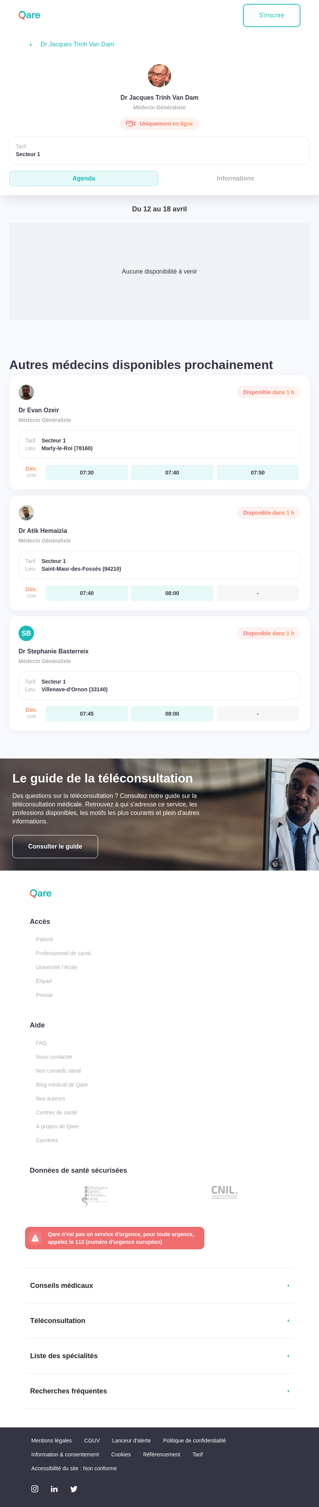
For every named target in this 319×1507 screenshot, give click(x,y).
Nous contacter (54, 1057)
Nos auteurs (50, 1098)
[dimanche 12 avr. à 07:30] (87, 472)
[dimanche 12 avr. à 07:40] (172, 472)
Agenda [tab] (84, 178)
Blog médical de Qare (62, 1085)
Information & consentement (65, 1454)
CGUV (92, 1440)
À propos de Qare (57, 1126)
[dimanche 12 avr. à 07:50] (258, 472)
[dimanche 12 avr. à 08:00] (172, 593)
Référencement (161, 1454)
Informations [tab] (236, 178)
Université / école (56, 967)
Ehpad (43, 981)
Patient (44, 939)
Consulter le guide (55, 846)
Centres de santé (56, 1112)
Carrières (47, 1140)
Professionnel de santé (63, 953)
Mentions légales (51, 1440)
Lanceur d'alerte (131, 1440)
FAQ (41, 1043)
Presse (44, 995)
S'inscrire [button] (271, 15)
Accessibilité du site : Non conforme (74, 1468)
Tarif (197, 1454)
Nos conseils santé (58, 1071)
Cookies (121, 1454)
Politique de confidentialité (194, 1440)
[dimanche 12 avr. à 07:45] (87, 713)
